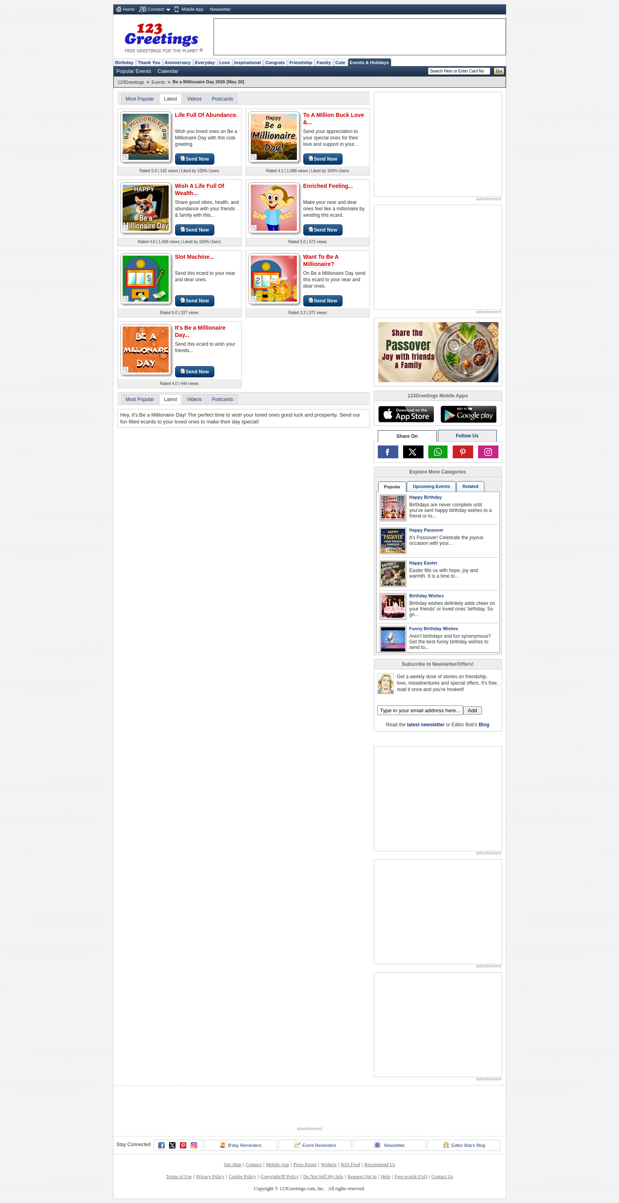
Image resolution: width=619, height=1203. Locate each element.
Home (129, 9)
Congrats (275, 62)
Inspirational (247, 62)
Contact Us (442, 1176)
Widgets (329, 1164)
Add (472, 710)
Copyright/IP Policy (279, 1176)
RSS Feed (350, 1164)
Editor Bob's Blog (464, 1145)
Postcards (222, 99)
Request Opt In (362, 1176)
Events (158, 82)
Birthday (124, 62)
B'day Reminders (240, 1145)
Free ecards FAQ (411, 1176)
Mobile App (192, 9)
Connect (156, 9)
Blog (484, 724)
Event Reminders (315, 1145)
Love (225, 62)
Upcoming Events (431, 486)
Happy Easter (423, 562)
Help (385, 1176)
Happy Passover (426, 530)
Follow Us (467, 436)
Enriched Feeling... (328, 186)
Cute (340, 62)
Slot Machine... (194, 257)
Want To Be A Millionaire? (321, 260)
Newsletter (220, 9)
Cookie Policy (242, 1176)
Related (470, 486)
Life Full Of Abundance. (206, 115)
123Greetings (131, 82)
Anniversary (178, 62)
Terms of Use (179, 1176)
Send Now (194, 159)
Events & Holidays (369, 62)
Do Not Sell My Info (323, 1176)
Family (324, 62)
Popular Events (134, 71)
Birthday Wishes (426, 595)
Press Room (305, 1164)
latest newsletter (426, 724)
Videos (194, 99)
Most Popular (140, 99)
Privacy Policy (210, 1176)
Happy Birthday (425, 497)
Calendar (167, 71)
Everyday (205, 62)
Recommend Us (379, 1164)
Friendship (300, 62)
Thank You (149, 62)
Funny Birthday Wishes (433, 628)
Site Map (233, 1164)
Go (499, 71)
